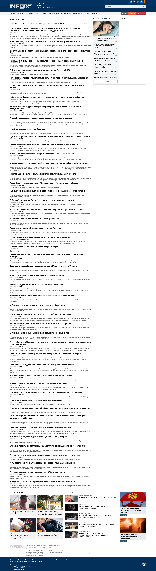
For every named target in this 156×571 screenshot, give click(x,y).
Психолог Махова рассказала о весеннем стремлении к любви (104, 59)
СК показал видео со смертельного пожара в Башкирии (131, 536)
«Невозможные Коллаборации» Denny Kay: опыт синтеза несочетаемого (97, 507)
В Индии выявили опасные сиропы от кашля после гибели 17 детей (41, 376)
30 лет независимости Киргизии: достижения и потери (131, 510)
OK (145, 1)
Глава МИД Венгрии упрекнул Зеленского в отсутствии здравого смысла (43, 174)
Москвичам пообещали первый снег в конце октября (34, 219)
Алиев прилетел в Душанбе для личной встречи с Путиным (37, 275)
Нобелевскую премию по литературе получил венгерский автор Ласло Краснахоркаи (49, 78)
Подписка (28, 560)
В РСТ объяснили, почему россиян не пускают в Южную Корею (38, 437)
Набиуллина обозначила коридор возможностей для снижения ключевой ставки (47, 97)
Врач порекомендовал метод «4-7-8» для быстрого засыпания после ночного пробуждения (105, 38)
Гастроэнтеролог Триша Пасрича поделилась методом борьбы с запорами (104, 45)
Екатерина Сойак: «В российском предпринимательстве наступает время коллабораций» (94, 535)
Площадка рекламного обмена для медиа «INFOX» (26, 562)
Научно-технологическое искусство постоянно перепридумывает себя (96, 525)
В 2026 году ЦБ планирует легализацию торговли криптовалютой (40, 237)
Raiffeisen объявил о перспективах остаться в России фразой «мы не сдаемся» (46, 393)
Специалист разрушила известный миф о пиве (105, 72)
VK (141, 1)
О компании (14, 560)
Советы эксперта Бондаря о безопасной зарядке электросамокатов (103, 65)
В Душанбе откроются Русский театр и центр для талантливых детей (42, 200)
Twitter (138, 1)
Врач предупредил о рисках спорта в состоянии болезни (36, 400)
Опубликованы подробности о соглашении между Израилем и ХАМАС (42, 365)
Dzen (134, 1)
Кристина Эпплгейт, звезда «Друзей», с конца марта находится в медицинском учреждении (105, 53)
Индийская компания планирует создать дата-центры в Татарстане (40, 323)
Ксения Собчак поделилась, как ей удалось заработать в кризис (39, 383)
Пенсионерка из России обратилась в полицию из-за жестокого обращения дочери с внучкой (22, 536)
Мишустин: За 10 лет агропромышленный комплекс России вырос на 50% (44, 481)
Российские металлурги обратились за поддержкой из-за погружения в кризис (46, 354)
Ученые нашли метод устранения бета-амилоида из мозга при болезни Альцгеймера (49, 163)
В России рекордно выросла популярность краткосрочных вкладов (41, 333)
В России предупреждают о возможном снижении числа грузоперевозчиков (45, 41)
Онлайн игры (60, 560)
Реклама (21, 560)
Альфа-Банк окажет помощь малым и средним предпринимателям (41, 118)
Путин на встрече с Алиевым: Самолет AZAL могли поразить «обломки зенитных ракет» (50, 137)
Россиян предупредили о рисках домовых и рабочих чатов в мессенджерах (45, 455)
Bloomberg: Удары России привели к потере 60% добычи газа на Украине (43, 266)
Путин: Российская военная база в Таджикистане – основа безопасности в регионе (47, 191)
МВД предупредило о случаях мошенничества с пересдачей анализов (42, 463)
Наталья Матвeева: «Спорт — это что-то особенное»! (98, 497)
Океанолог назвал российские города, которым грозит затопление (40, 427)
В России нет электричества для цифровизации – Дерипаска (37, 305)
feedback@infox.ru (19, 569)
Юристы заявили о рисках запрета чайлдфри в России (23, 512)
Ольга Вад (82, 523)
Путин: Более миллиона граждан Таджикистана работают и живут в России (44, 183)
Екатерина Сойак (84, 532)
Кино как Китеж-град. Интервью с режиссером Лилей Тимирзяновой (96, 516)
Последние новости (101, 19)
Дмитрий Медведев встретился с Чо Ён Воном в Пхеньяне (36, 285)
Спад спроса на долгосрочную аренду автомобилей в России (49, 534)
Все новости (106, 81)
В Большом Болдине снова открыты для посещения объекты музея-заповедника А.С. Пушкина (50, 512)
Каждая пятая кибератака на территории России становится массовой (42, 154)
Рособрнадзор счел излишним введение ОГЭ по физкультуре (38, 472)
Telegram (131, 1)
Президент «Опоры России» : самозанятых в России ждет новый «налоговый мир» (48, 61)
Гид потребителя (50, 560)
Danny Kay (82, 505)
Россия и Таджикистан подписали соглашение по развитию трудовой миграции (46, 209)
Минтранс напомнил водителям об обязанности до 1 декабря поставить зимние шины (50, 408)
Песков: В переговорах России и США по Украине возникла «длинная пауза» (44, 144)
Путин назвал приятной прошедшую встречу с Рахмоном (36, 228)
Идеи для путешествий (73, 560)
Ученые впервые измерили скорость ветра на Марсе (34, 247)
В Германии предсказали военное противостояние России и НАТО (40, 70)
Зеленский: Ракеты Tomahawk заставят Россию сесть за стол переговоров (43, 296)
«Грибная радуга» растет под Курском (27, 129)
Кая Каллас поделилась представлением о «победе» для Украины (40, 314)
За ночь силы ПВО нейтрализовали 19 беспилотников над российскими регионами (48, 446)
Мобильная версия (38, 560)
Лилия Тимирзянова (85, 514)
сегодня (61, 23)
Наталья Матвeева (85, 496)
